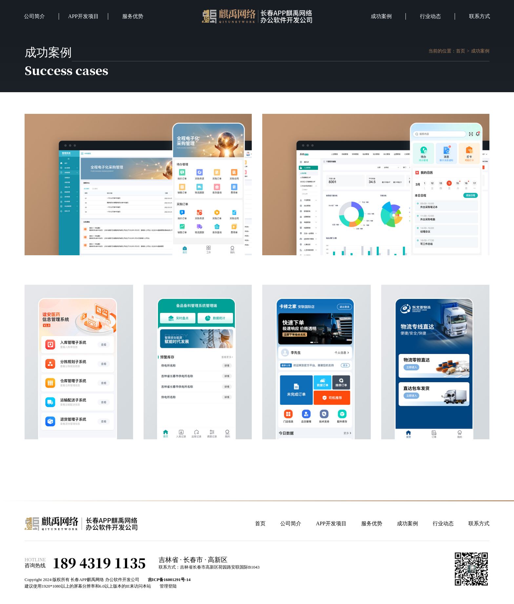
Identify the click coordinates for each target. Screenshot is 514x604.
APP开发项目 (83, 16)
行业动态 (430, 16)
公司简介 (34, 16)
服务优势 (132, 16)
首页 (460, 51)
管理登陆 (168, 586)
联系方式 (479, 16)
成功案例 (381, 16)
